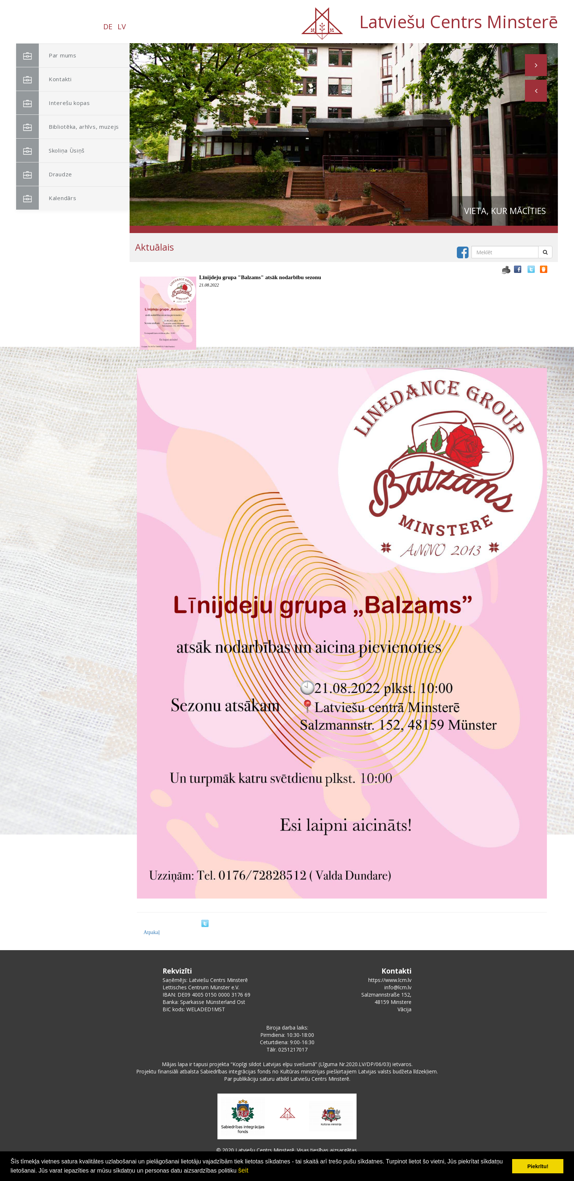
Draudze (44, 174)
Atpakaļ (152, 932)
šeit (243, 1170)
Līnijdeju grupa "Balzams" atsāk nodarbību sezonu (260, 277)
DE (107, 26)
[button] (536, 91)
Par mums (46, 55)
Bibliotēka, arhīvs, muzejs (67, 126)
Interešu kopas (53, 103)
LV (122, 26)
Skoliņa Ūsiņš (50, 150)
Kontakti (44, 79)
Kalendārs (46, 198)
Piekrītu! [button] (537, 1166)
